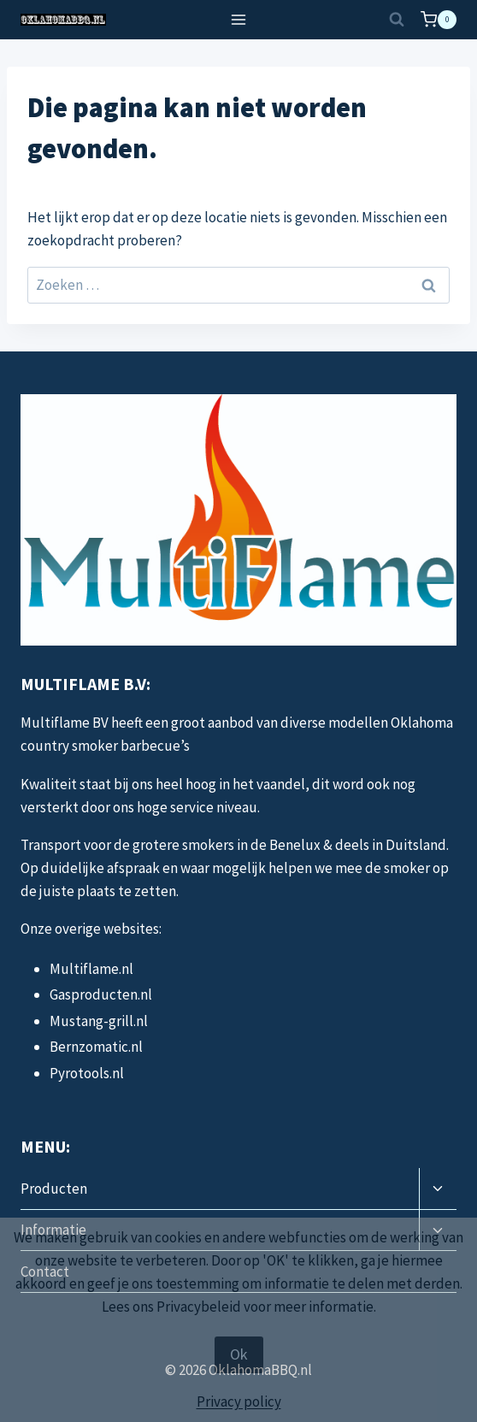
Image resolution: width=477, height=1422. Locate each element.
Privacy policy (239, 1401)
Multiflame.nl (91, 968)
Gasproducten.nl (101, 994)
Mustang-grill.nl (99, 1021)
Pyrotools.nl (87, 1073)
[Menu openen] (239, 19)
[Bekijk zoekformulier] (396, 19)
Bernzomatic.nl (96, 1046)
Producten (54, 1188)
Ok (239, 1354)
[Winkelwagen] (438, 19)
